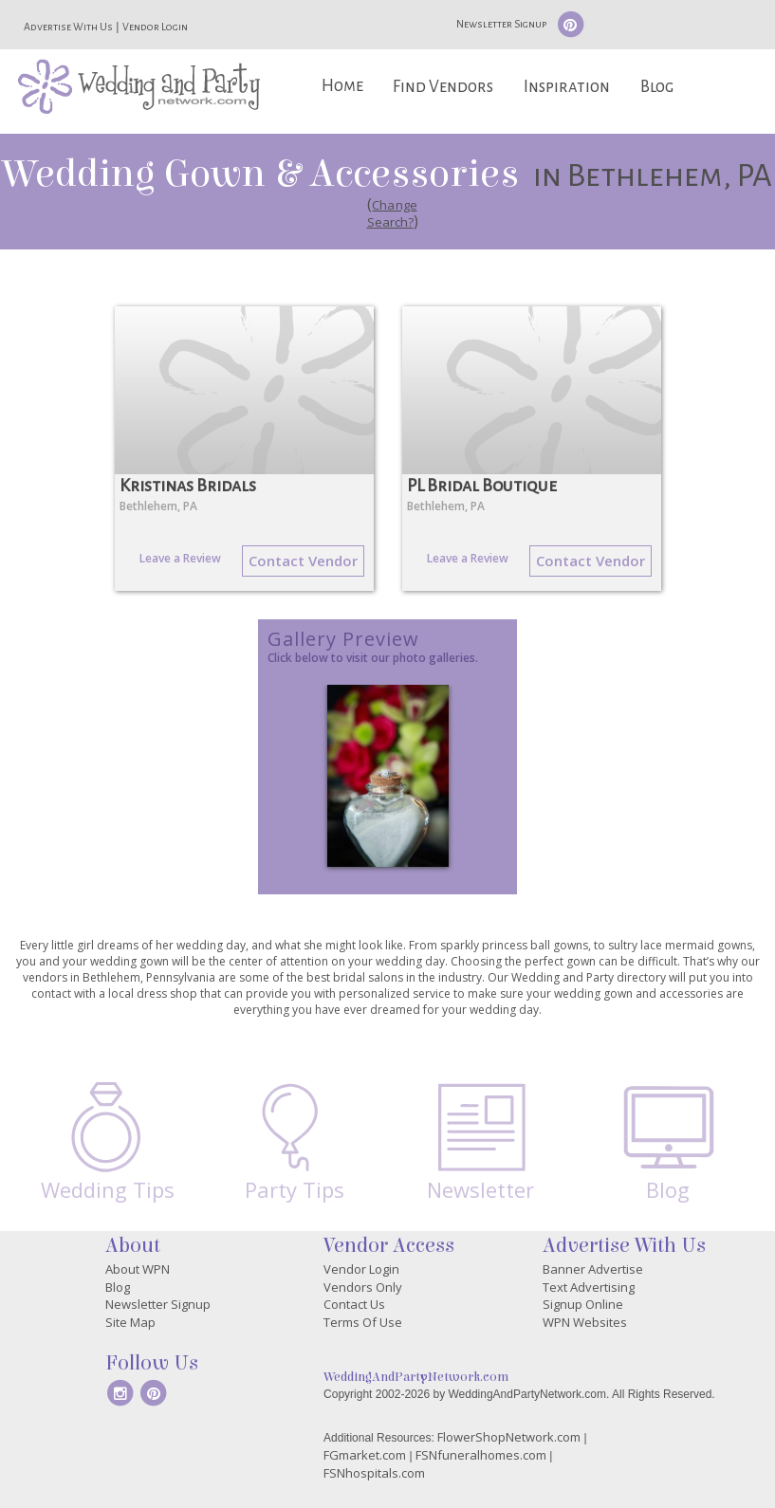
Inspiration (567, 87)
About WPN (137, 1269)
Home (342, 86)
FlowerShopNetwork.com (509, 1436)
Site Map (130, 1322)
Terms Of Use (362, 1322)
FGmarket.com (364, 1454)
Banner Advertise (593, 1269)
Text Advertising (589, 1287)
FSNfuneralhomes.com (480, 1454)
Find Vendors (443, 87)
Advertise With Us (68, 26)
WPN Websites (585, 1322)
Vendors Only (362, 1287)
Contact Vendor (303, 560)
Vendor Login (155, 26)
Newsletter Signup (501, 23)
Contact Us (354, 1304)
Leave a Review (180, 558)
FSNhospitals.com (374, 1472)
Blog (657, 87)
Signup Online (583, 1304)
